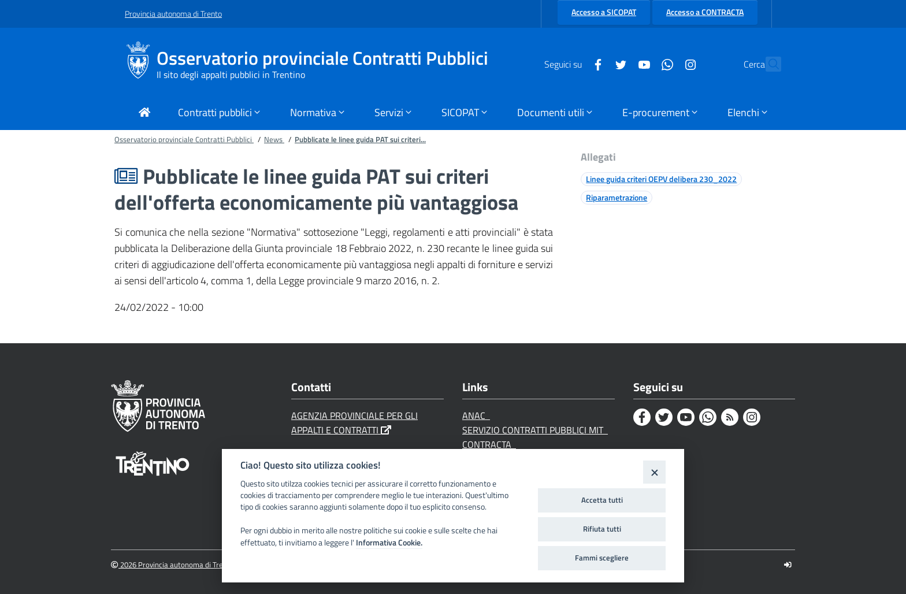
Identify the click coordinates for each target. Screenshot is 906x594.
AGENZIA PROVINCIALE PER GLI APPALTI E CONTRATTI (354, 423)
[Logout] (788, 564)
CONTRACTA (489, 444)
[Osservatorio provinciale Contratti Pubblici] (141, 64)
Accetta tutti (602, 500)
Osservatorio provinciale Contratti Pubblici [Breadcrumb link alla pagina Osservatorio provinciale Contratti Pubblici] (184, 139)
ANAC (476, 415)
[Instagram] (665, 63)
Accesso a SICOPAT (603, 12)
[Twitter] (595, 63)
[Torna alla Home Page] (144, 113)
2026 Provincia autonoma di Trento (172, 564)
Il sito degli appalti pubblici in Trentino (231, 74)
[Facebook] (572, 63)
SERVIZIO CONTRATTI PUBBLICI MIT (535, 430)
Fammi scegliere (602, 557)
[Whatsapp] (641, 63)
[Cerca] (767, 64)
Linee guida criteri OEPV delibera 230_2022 (661, 179)
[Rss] (729, 417)
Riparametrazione (616, 197)
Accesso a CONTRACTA (705, 12)
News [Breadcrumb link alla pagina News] (274, 139)
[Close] (654, 472)
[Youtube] (618, 63)
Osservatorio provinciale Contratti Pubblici (322, 58)
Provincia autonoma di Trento (173, 14)
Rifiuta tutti (602, 528)
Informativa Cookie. (389, 542)
